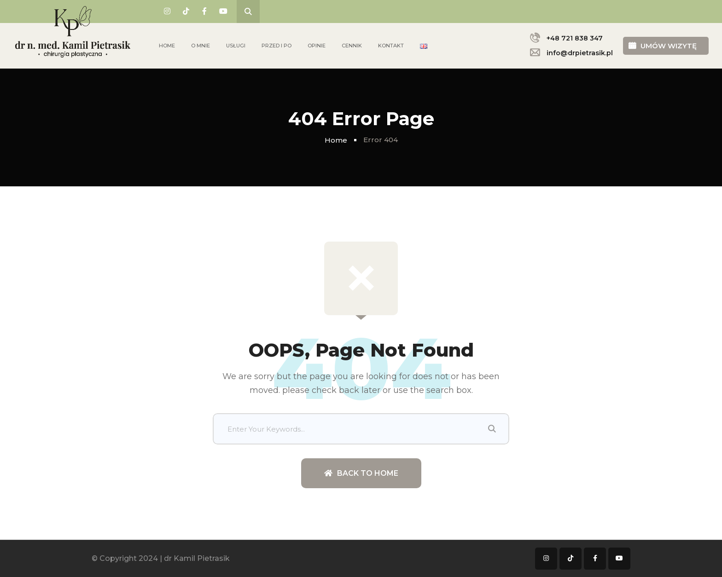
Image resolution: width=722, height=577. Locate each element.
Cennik (352, 45)
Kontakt (391, 45)
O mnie (200, 45)
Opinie (317, 45)
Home (167, 45)
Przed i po (276, 45)
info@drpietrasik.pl (580, 53)
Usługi (235, 45)
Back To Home (361, 473)
